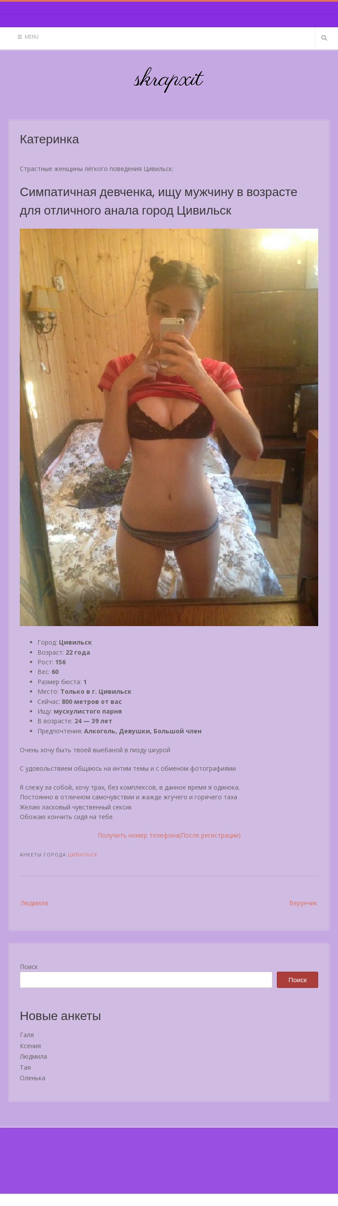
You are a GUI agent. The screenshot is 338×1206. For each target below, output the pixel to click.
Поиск (29, 966)
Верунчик (303, 903)
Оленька (32, 1078)
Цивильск (83, 854)
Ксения (30, 1046)
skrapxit (169, 79)
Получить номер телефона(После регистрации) (169, 835)
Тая (25, 1067)
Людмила (34, 903)
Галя (27, 1035)
